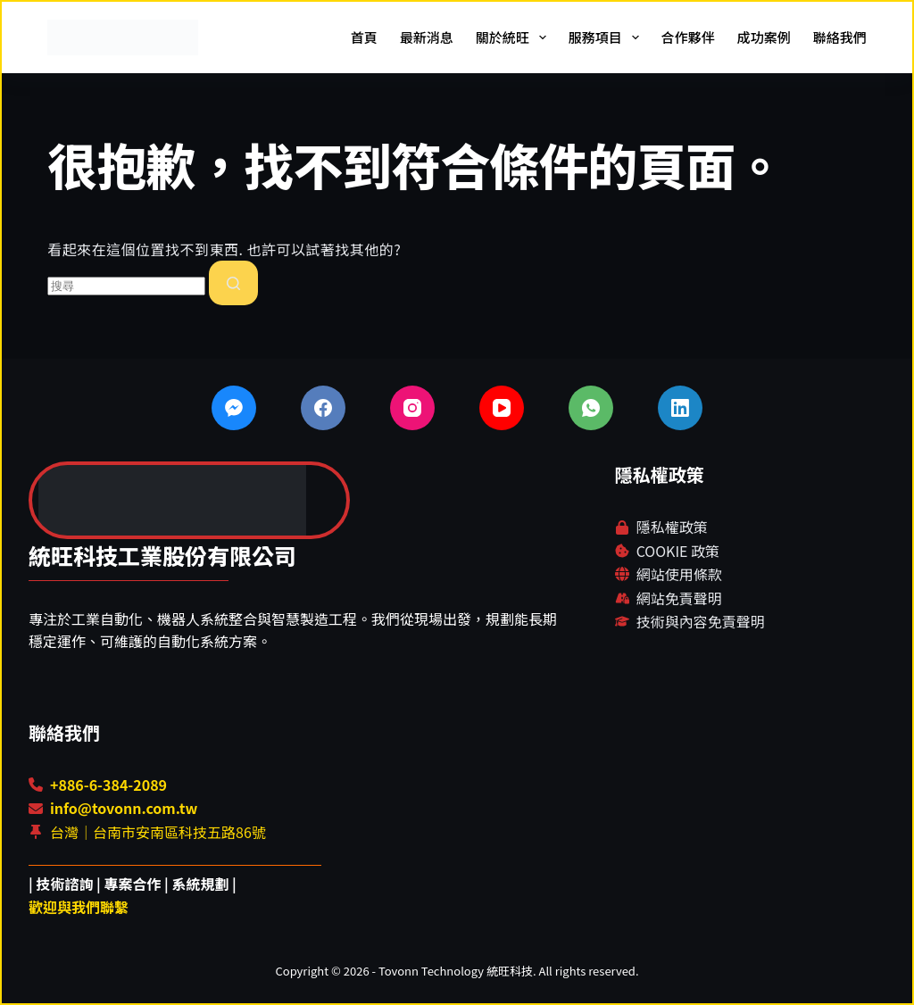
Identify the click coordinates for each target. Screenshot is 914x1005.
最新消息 (426, 37)
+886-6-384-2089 (108, 784)
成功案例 (764, 37)
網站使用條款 (679, 574)
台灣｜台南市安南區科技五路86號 (158, 832)
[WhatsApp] (591, 408)
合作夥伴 (688, 37)
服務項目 (607, 37)
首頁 (364, 37)
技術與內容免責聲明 (700, 621)
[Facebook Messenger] (234, 408)
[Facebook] (323, 408)
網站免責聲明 (679, 598)
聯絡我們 (840, 37)
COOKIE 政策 (677, 550)
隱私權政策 (672, 526)
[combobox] (126, 286)
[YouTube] (501, 408)
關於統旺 (514, 37)
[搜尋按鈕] (233, 283)
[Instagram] (412, 408)
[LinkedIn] (680, 408)
